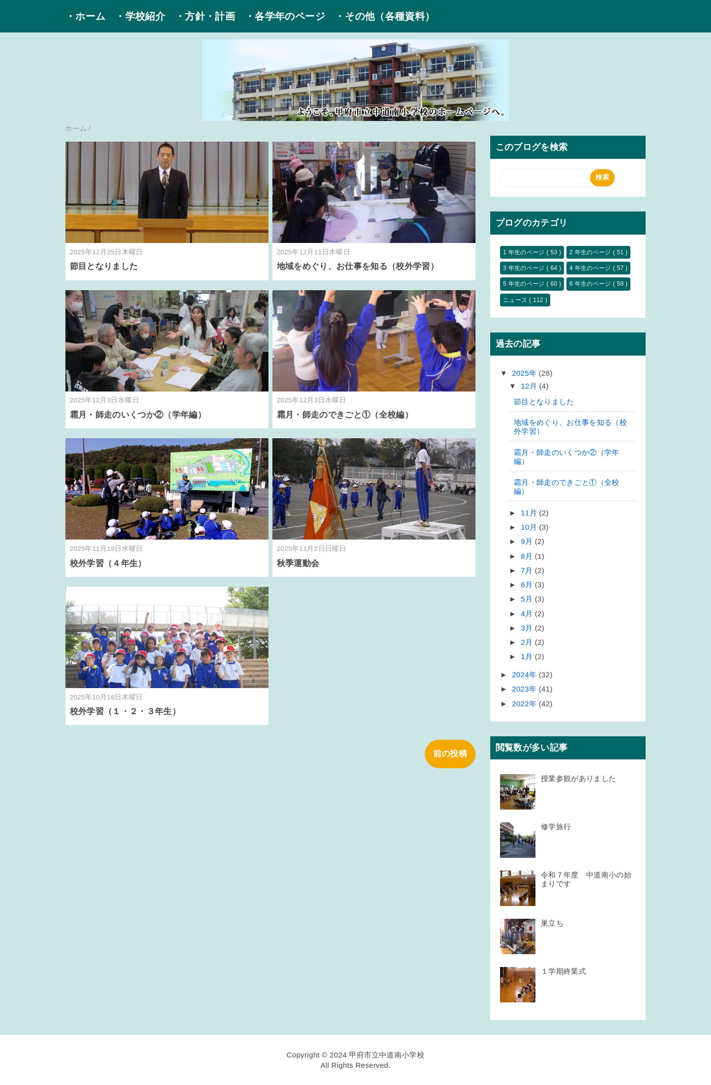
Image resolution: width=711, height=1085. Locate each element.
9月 (528, 541)
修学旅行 (556, 826)
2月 (528, 642)
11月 (530, 513)
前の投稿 (450, 753)
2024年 (525, 674)
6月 (528, 584)
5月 (528, 599)
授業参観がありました (578, 778)
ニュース (516, 300)
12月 (530, 386)
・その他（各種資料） (385, 16)
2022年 (525, 703)
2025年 (525, 373)
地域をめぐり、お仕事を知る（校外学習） (358, 266)
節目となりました (108, 266)
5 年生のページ (524, 283)
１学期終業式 (563, 971)
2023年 (525, 689)
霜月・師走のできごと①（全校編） (345, 415)
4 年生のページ (591, 268)
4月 (528, 613)
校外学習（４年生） (108, 563)
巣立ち (552, 923)
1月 (528, 656)
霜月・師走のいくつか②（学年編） (138, 415)
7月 (528, 570)
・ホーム (85, 16)
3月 (528, 628)
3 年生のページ (524, 268)
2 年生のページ (591, 252)
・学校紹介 (140, 16)
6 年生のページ (591, 283)
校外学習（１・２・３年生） (125, 711)
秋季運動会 (298, 563)
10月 (530, 527)
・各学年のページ (285, 16)
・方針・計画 (205, 16)
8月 (528, 556)
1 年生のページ (524, 252)
